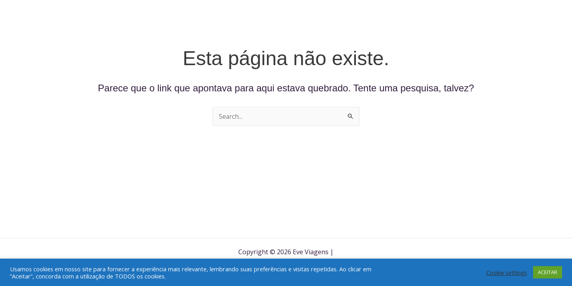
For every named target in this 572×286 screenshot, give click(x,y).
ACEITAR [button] (547, 272)
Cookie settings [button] (506, 272)
